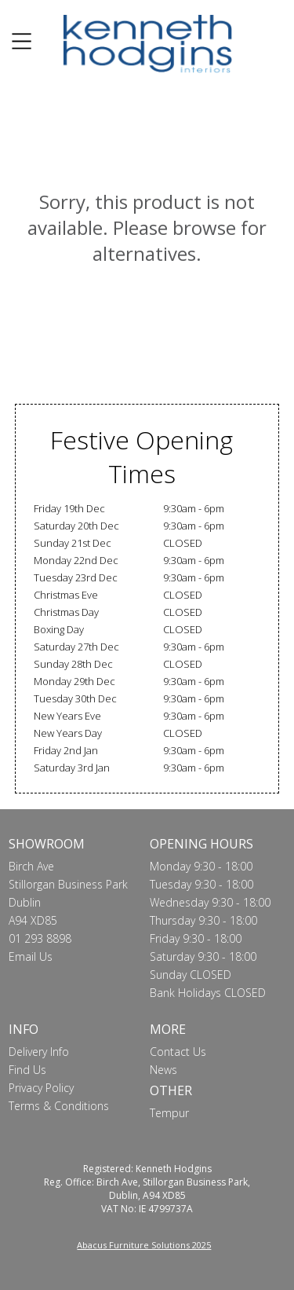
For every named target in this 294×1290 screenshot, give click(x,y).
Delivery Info (39, 1051)
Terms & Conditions (59, 1105)
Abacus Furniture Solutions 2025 (144, 1245)
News (163, 1069)
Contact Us (178, 1051)
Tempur (169, 1112)
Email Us (31, 956)
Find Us (27, 1069)
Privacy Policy (41, 1087)
